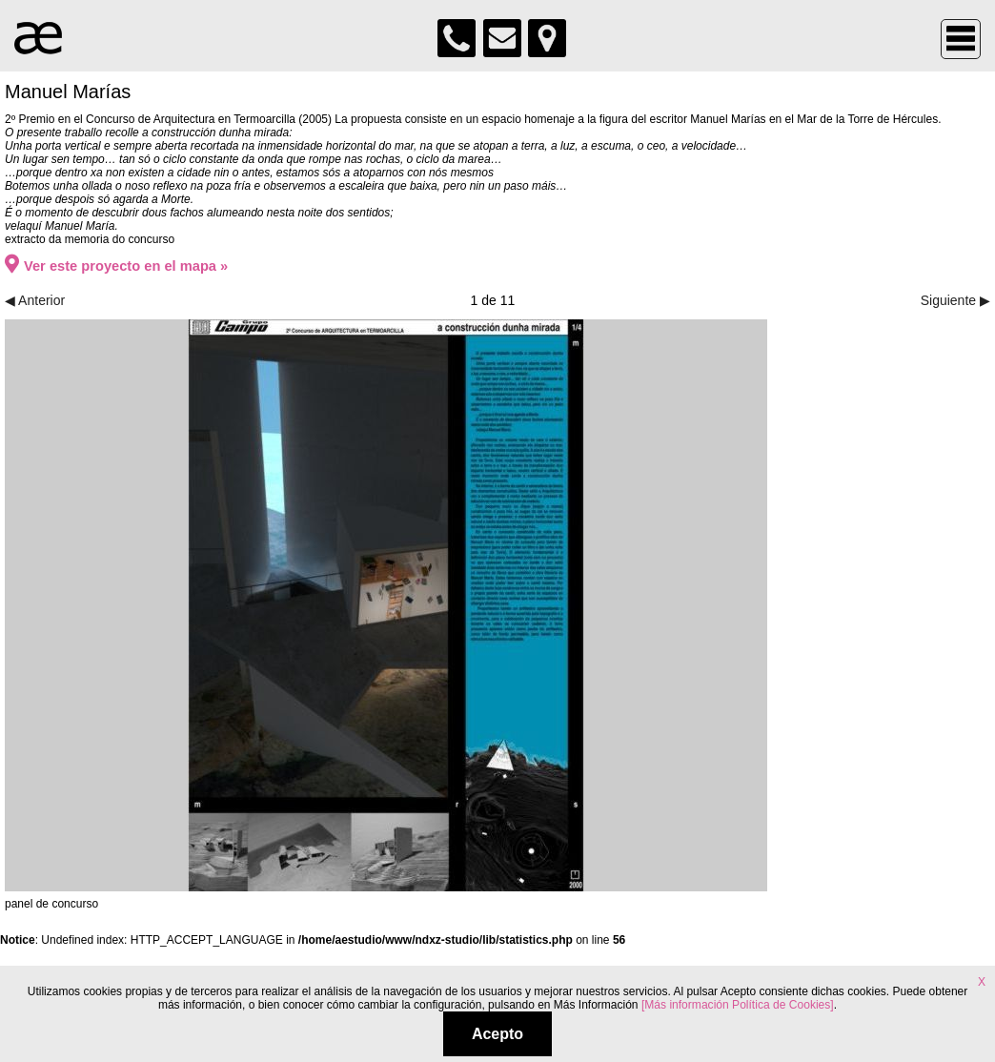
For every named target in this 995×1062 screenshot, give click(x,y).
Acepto (497, 1034)
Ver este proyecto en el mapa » (116, 266)
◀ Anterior (35, 300)
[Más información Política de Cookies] (737, 1004)
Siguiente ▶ (955, 300)
